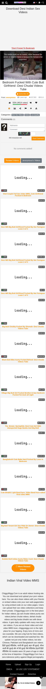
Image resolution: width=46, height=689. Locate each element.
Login (37, 664)
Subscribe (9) (23, 94)
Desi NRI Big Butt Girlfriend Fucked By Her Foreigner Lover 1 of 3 (23, 294)
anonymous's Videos (31, 160)
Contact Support (17, 674)
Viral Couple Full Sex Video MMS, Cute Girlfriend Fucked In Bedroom (23, 195)
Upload (18, 664)
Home (8, 664)
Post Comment (38, 138)
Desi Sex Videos (17, 115)
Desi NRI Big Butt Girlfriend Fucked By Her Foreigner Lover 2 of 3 (23, 261)
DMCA (9, 669)
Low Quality (35, 115)
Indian (27, 115)
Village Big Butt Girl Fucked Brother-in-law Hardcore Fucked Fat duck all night (23, 394)
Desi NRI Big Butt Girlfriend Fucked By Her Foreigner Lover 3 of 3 (23, 228)
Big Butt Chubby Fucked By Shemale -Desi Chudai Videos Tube (23, 327)
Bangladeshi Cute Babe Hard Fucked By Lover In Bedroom (23, 460)
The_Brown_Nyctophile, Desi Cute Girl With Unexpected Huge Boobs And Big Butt (23, 427)
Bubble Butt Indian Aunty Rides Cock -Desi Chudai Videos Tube (23, 560)
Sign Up (28, 664)
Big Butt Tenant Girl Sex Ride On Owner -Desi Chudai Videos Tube (23, 527)
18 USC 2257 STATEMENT (28, 669)
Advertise (32, 674)
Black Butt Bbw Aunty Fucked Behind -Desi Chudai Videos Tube (23, 361)
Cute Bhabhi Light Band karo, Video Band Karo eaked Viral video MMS (23, 493)
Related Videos (12, 160)
